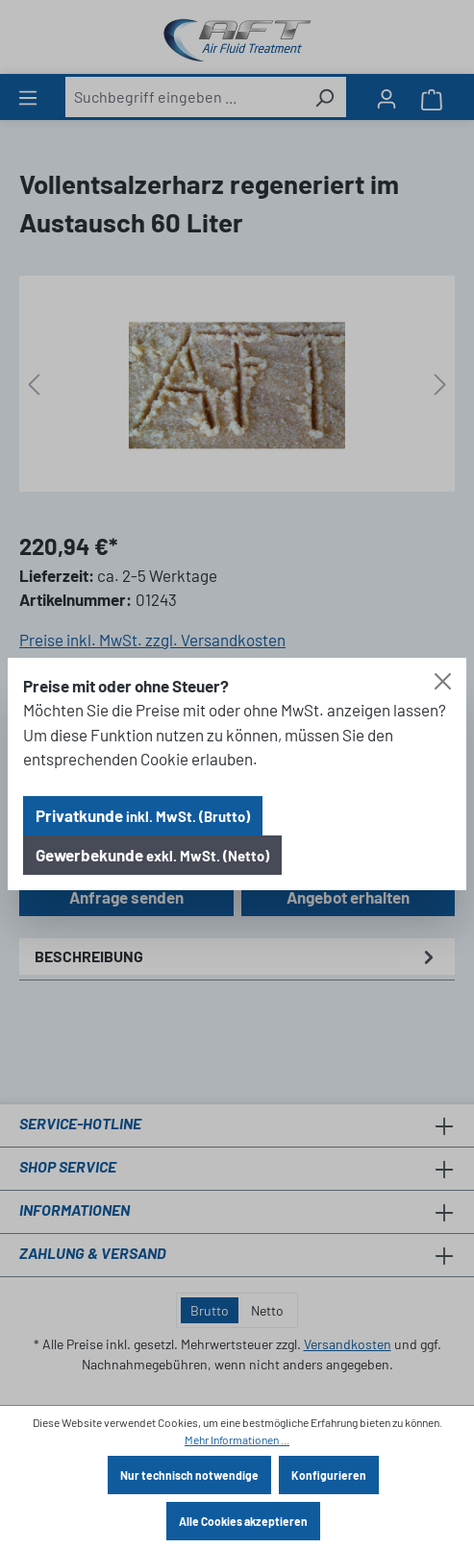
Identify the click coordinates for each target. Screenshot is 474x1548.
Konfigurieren (328, 1475)
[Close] (443, 681)
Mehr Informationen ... (237, 1439)
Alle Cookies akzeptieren (243, 1521)
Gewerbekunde (152, 854)
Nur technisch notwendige (189, 1475)
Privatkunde (143, 815)
